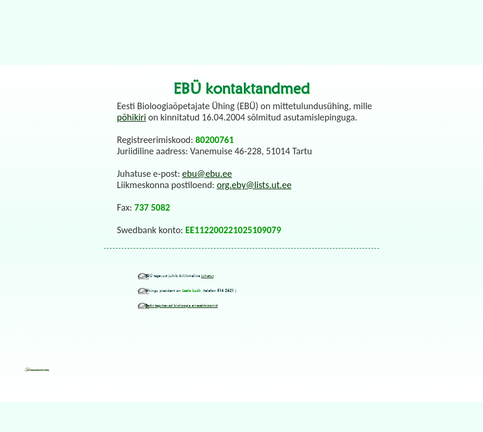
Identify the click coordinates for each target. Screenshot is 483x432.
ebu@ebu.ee (207, 173)
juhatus (207, 276)
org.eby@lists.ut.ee (254, 184)
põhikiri (131, 117)
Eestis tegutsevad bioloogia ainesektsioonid (181, 305)
